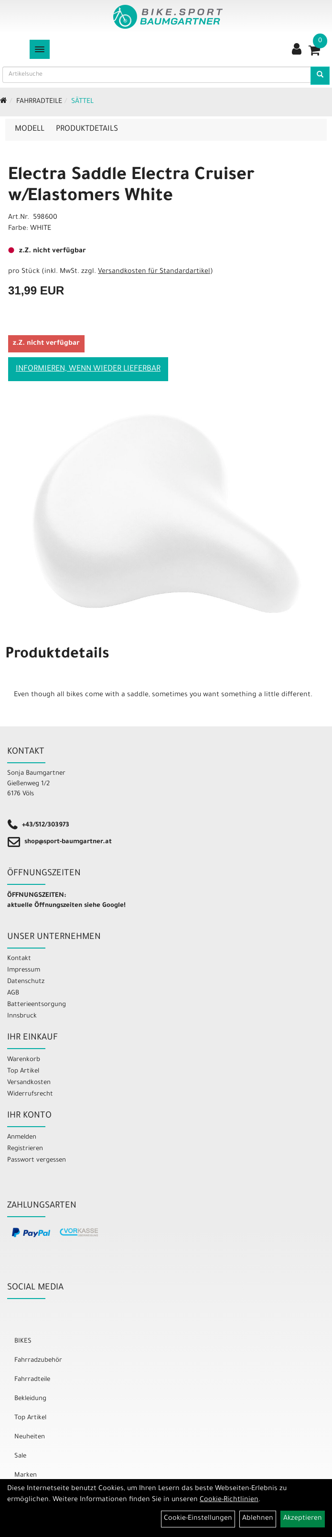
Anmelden (21, 1137)
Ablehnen (257, 1519)
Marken (25, 1475)
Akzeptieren (302, 1519)
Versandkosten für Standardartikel (154, 272)
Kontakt (19, 958)
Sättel (82, 102)
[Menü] (40, 49)
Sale (20, 1456)
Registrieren (25, 1149)
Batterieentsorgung (36, 1004)
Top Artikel (23, 1071)
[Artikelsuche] (320, 76)
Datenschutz (25, 981)
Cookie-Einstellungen (198, 1519)
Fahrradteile (39, 102)
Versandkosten (29, 1082)
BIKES (23, 1341)
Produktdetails (87, 129)
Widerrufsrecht (30, 1094)
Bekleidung (30, 1398)
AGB (13, 993)
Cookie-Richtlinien (229, 1500)
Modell (29, 129)
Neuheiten (29, 1437)
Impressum (23, 970)
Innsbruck (22, 1016)
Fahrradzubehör (38, 1360)
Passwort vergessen (36, 1160)
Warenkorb (23, 1059)
